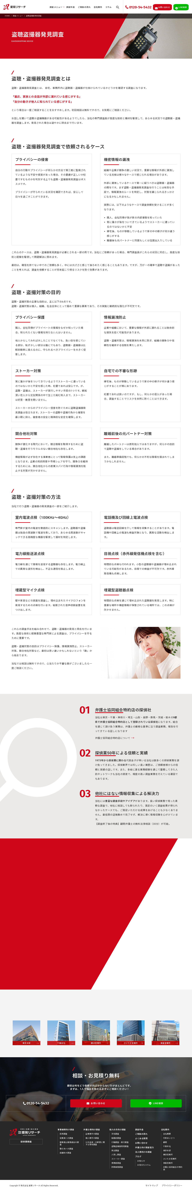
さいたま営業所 (170, 1160)
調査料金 (68, 7)
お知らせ (141, 1162)
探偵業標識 (26, 1144)
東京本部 (167, 1152)
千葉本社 (167, 1148)
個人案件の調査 (92, 1140)
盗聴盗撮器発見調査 (120, 1148)
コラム (106, 7)
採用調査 (63, 1136)
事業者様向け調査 (66, 1131)
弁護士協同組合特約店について (112, 739)
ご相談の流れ (82, 7)
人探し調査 (116, 1156)
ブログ (138, 1158)
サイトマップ (152, 1187)
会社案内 (96, 7)
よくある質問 (141, 1140)
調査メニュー (54, 7)
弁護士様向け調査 (91, 1131)
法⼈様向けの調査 (143, 1153)
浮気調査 (115, 1136)
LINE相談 (156, 1105)
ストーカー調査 (118, 1160)
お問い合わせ (96, 1105)
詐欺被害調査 (117, 1169)
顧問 (165, 1144)
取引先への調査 (66, 1150)
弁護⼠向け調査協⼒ (144, 1149)
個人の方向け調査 (117, 1131)
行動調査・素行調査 (120, 1144)
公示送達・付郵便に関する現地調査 (95, 1145)
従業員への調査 (66, 1140)
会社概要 (167, 1136)
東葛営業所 (168, 1165)
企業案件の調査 (92, 1136)
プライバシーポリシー (172, 1187)
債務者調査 (116, 1165)
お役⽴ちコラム (144, 1167)
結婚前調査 (116, 1140)
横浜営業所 (168, 1156)
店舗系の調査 (65, 1154)
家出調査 (115, 1152)
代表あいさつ (169, 1140)
